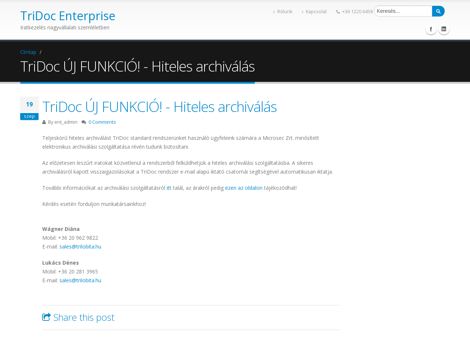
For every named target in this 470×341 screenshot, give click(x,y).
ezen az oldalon (244, 187)
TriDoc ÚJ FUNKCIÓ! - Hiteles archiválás (159, 106)
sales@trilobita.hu (80, 246)
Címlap (28, 51)
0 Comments (102, 122)
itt (168, 187)
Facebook (431, 29)
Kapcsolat (314, 11)
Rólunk (282, 11)
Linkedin (443, 29)
